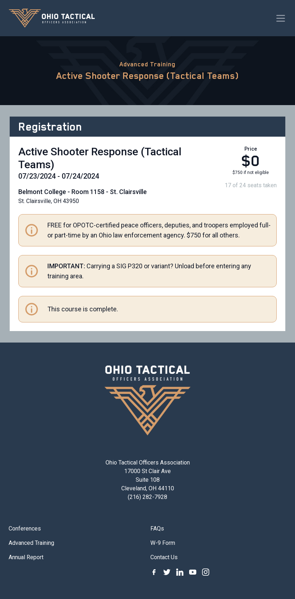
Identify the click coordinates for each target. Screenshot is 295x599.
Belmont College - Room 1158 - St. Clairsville (82, 191)
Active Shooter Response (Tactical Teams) (147, 75)
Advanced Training (147, 64)
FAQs (157, 528)
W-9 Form (162, 542)
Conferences (25, 528)
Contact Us (164, 557)
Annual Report (26, 557)
